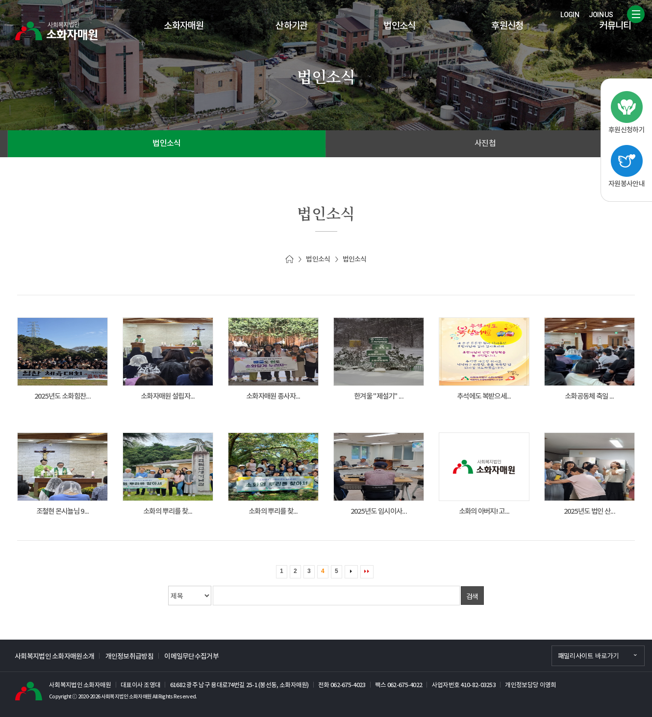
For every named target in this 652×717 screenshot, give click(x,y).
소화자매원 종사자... (273, 396)
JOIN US (601, 15)
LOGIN (569, 15)
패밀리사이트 (588, 655)
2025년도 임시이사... (379, 511)
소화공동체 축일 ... (589, 396)
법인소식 (399, 26)
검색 (472, 596)
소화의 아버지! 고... (484, 511)
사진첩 (485, 143)
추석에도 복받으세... (484, 396)
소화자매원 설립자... (168, 396)
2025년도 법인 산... (589, 511)
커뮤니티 (615, 26)
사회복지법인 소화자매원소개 (54, 656)
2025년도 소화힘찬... (62, 396)
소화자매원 (184, 26)
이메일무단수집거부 (191, 656)
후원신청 (507, 26)
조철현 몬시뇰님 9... (62, 511)
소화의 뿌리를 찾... (168, 511)
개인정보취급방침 (129, 656)
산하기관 (291, 26)
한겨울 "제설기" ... (378, 396)
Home (289, 259)
